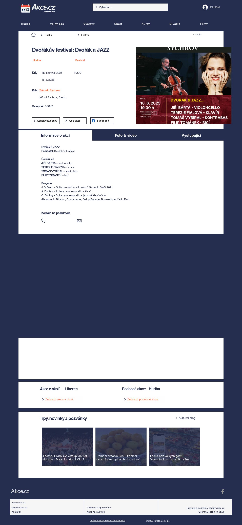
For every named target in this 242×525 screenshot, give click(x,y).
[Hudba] (57, 34)
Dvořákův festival (64, 151)
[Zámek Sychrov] (83, 90)
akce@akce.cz (19, 507)
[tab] (55, 135)
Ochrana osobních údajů (211, 511)
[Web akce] (75, 120)
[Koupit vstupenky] (46, 120)
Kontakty (16, 511)
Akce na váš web (96, 511)
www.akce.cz (18, 502)
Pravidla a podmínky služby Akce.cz (206, 508)
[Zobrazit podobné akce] (143, 399)
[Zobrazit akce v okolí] (61, 399)
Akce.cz (20, 491)
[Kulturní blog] (188, 418)
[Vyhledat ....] (130, 7)
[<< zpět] (201, 34)
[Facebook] (102, 120)
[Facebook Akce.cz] (222, 491)
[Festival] (92, 34)
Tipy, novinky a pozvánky (63, 418)
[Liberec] (89, 388)
